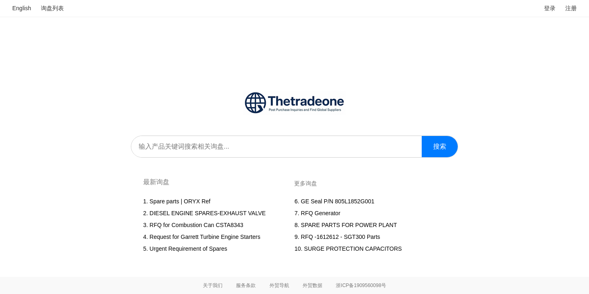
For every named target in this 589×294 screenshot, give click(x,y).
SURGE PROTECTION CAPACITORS (353, 248)
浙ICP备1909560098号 (361, 285)
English (21, 8)
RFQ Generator (320, 213)
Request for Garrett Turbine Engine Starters (205, 237)
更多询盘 (305, 183)
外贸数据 (312, 285)
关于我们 (213, 285)
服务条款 (246, 285)
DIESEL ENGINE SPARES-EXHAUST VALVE (208, 213)
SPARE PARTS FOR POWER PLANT (349, 225)
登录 (549, 8)
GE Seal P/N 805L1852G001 (338, 201)
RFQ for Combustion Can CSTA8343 (196, 225)
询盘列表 (52, 8)
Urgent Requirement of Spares (188, 248)
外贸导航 (279, 285)
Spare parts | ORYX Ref (180, 201)
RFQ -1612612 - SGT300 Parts (340, 237)
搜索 (439, 146)
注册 (571, 8)
